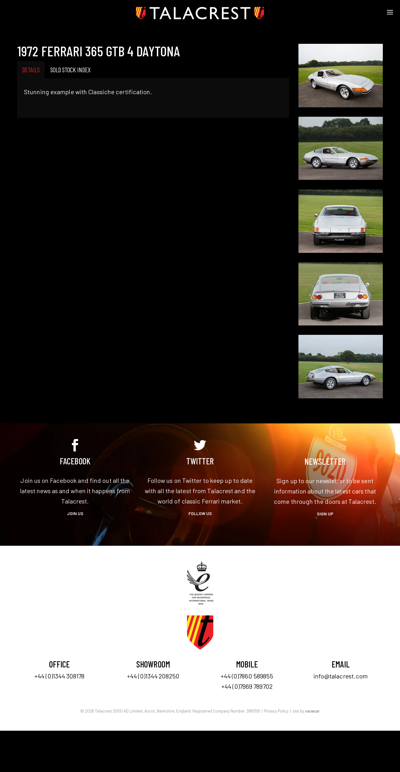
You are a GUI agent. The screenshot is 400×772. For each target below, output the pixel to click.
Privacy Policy (276, 710)
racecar (312, 711)
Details (31, 70)
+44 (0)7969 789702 (246, 686)
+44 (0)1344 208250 (153, 676)
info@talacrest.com (340, 676)
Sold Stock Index (70, 70)
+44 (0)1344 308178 (59, 676)
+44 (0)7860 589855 (247, 676)
